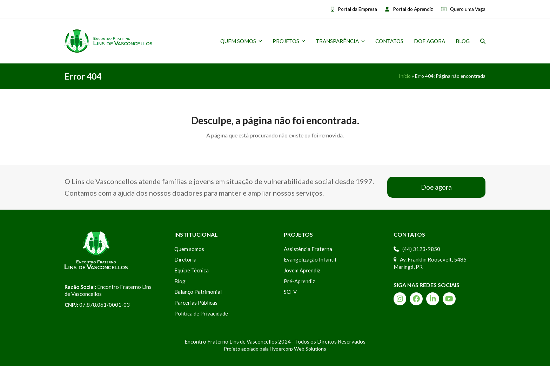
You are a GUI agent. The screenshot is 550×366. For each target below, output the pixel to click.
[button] (483, 41)
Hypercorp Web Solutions (298, 349)
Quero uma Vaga (467, 9)
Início (405, 76)
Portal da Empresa (357, 9)
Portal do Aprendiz (413, 9)
